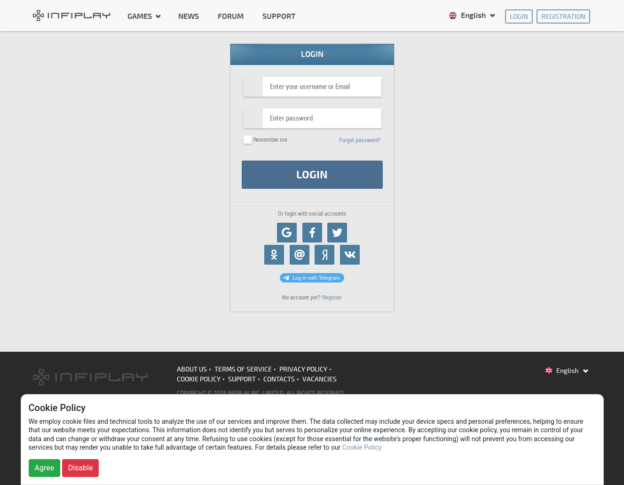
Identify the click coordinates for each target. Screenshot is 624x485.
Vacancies (319, 379)
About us (192, 369)
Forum (231, 16)
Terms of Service (243, 369)
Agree (45, 467)
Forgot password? (360, 140)
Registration (563, 17)
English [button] (468, 15)
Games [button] (140, 16)
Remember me (270, 139)
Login (519, 17)
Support (278, 16)
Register (332, 297)
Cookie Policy (199, 379)
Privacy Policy (303, 369)
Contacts (279, 379)
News (188, 16)
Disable (80, 467)
